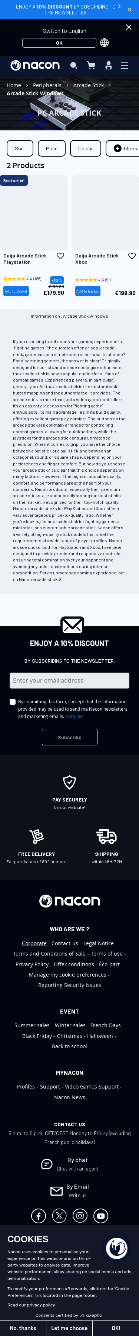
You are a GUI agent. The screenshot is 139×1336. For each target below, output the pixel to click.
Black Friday (37, 1035)
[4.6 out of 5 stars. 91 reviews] (96, 280)
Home (15, 85)
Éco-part (109, 964)
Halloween (100, 1035)
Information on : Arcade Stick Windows (69, 315)
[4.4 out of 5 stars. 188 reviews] (24, 278)
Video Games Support (92, 1086)
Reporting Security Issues (69, 984)
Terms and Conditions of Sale (49, 953)
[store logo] (35, 65)
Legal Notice (98, 943)
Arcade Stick (89, 85)
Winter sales (70, 1025)
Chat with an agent (78, 1168)
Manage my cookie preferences (67, 974)
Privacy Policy (32, 964)
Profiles (26, 1086)
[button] (60, 256)
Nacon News (69, 1097)
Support (50, 1086)
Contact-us (65, 943)
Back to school (69, 1046)
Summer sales (32, 1025)
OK (59, 43)
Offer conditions (74, 964)
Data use (74, 716)
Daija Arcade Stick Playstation (25, 259)
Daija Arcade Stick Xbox (97, 259)
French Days (105, 1025)
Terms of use (107, 953)
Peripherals (48, 85)
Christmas (69, 1035)
